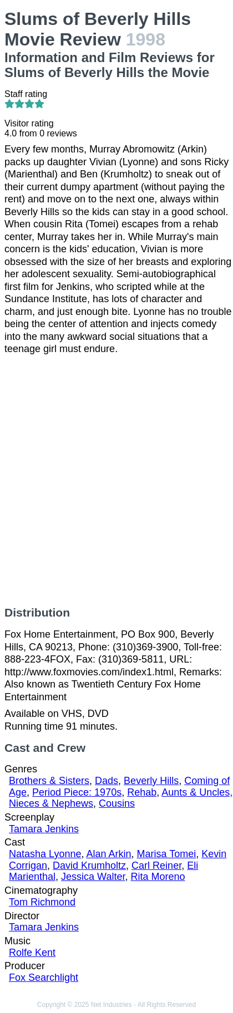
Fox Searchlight (43, 977)
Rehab (141, 792)
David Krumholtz (89, 865)
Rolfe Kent (32, 952)
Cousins (117, 803)
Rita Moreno (157, 876)
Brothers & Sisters (49, 780)
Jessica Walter (93, 876)
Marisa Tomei (166, 853)
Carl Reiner (156, 865)
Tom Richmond (42, 902)
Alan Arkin (108, 853)
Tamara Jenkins (44, 828)
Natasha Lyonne (45, 853)
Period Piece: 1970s (76, 792)
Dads (106, 780)
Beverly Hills (151, 780)
